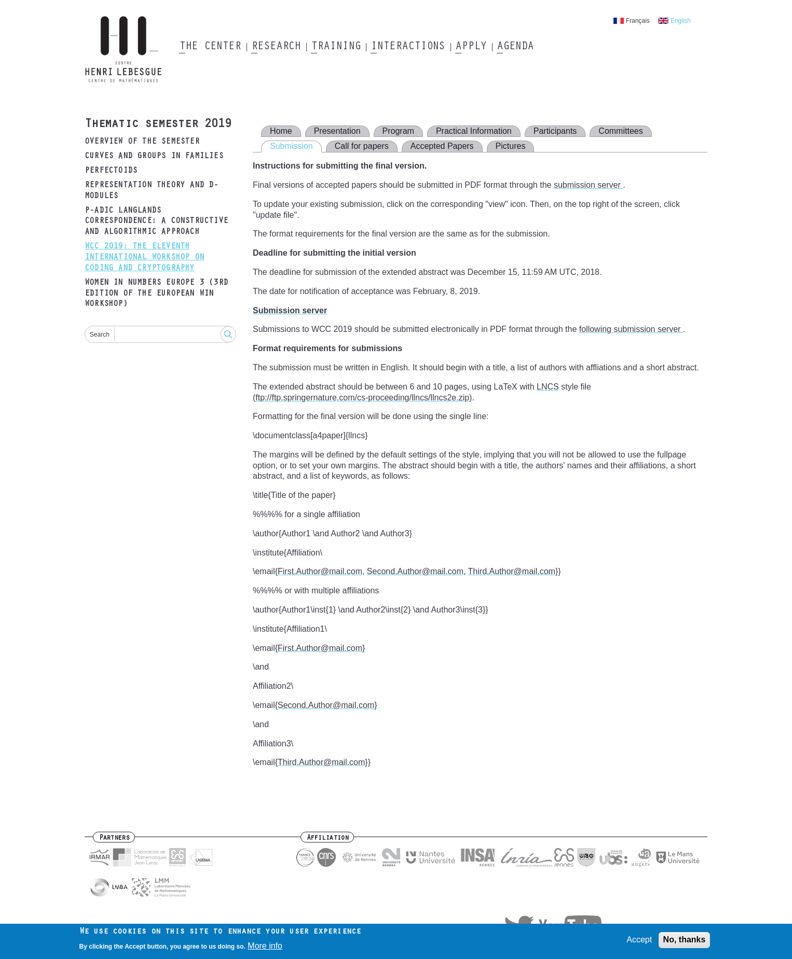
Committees (620, 131)
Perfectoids (111, 171)
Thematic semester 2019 (158, 125)
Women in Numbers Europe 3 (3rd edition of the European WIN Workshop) (156, 294)
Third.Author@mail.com (511, 571)
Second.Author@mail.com (415, 571)
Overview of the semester (142, 142)
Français (638, 20)
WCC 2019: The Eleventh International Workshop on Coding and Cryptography (144, 258)
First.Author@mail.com (320, 571)
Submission (291, 146)
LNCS (548, 386)
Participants (555, 131)
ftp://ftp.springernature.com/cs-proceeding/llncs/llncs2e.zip (362, 397)
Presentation (337, 131)
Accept (639, 942)
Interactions (408, 47)
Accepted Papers (442, 146)
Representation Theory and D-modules (152, 191)
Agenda (515, 47)
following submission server (631, 329)
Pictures (511, 146)
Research (276, 47)
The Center (210, 47)
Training (335, 47)
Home (281, 131)
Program (398, 131)
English (681, 20)
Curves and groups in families (154, 156)
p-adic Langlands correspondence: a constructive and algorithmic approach (156, 222)
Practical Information (474, 131)
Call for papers (362, 146)
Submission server (290, 310)
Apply (470, 47)
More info (265, 947)
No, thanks (684, 942)
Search (100, 334)
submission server (588, 184)
